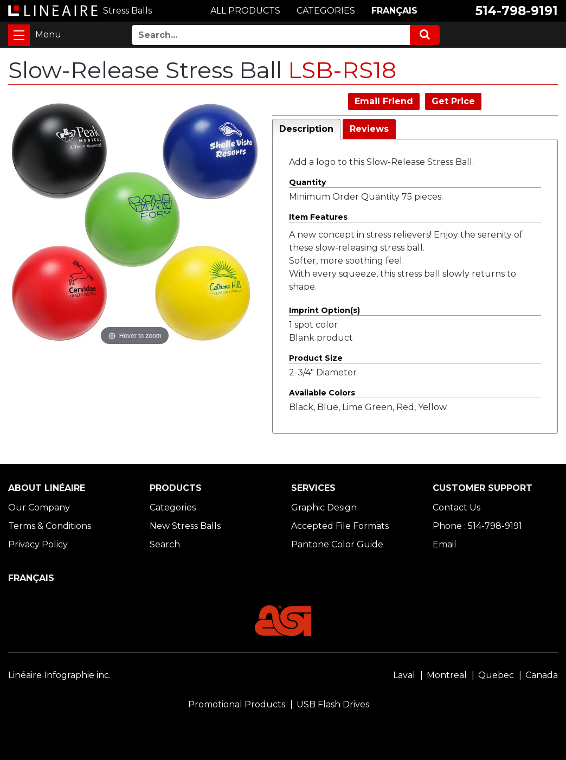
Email (444, 544)
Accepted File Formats (340, 526)
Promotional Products (236, 704)
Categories (173, 507)
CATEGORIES (326, 10)
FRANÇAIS (394, 10)
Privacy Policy (38, 544)
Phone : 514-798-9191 (477, 526)
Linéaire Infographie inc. (59, 675)
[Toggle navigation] (19, 35)
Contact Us (456, 507)
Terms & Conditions (49, 526)
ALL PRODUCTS (245, 10)
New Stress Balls (185, 526)
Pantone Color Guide (337, 544)
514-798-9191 (516, 10)
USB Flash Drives (333, 704)
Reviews (369, 129)
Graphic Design (324, 507)
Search (165, 544)
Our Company (39, 507)
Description (306, 129)
